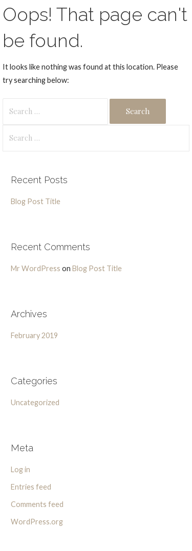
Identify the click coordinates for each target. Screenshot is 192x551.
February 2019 (34, 335)
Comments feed (37, 504)
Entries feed (31, 486)
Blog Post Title (35, 201)
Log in (20, 469)
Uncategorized (35, 402)
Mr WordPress (35, 268)
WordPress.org (37, 521)
